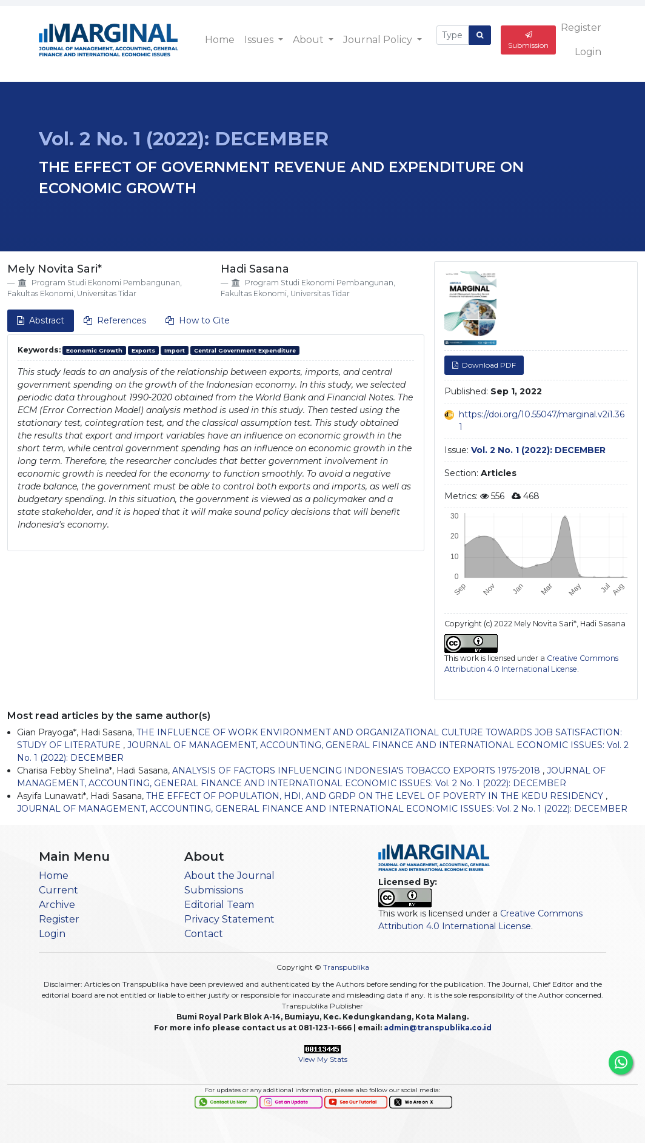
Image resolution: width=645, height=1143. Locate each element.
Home (220, 39)
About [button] (309, 39)
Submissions (213, 890)
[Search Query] (452, 35)
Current (58, 890)
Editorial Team (219, 904)
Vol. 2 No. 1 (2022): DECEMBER (184, 138)
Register (581, 27)
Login (588, 52)
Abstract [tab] (40, 320)
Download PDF (488, 364)
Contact (203, 933)
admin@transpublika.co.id (438, 1027)
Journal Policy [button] (379, 39)
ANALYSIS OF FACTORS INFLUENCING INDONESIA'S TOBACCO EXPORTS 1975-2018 (357, 770)
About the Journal (229, 875)
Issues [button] (260, 39)
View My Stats (322, 1059)
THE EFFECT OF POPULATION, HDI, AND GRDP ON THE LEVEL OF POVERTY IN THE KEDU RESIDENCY (376, 795)
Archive (57, 904)
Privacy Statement (229, 919)
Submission (528, 40)
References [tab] (115, 320)
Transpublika (346, 967)
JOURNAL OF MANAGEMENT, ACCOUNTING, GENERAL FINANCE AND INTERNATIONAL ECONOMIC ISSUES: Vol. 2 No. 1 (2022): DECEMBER (322, 808)
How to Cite (197, 320)
